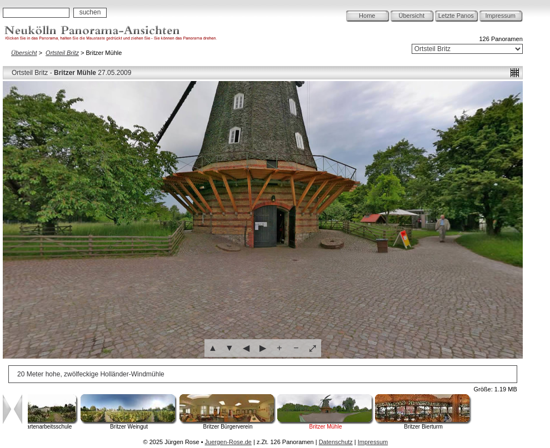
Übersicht (411, 15)
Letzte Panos (456, 15)
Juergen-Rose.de (228, 442)
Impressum (501, 15)
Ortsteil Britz (62, 52)
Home (367, 15)
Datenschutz (336, 442)
